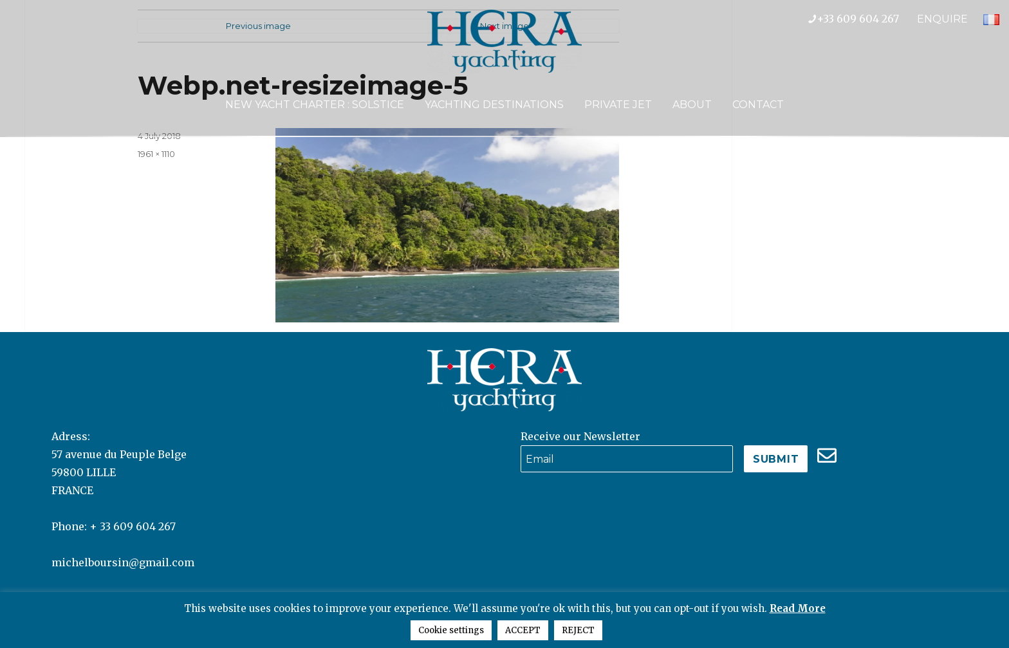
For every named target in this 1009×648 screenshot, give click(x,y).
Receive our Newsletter (580, 436)
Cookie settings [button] (451, 630)
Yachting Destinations (494, 104)
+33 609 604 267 (862, 18)
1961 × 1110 (156, 154)
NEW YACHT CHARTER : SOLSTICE (314, 104)
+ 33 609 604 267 (132, 526)
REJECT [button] (578, 630)
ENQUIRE (942, 19)
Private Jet (618, 104)
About (692, 104)
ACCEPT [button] (523, 630)
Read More (798, 608)
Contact (758, 104)
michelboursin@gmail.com (122, 562)
